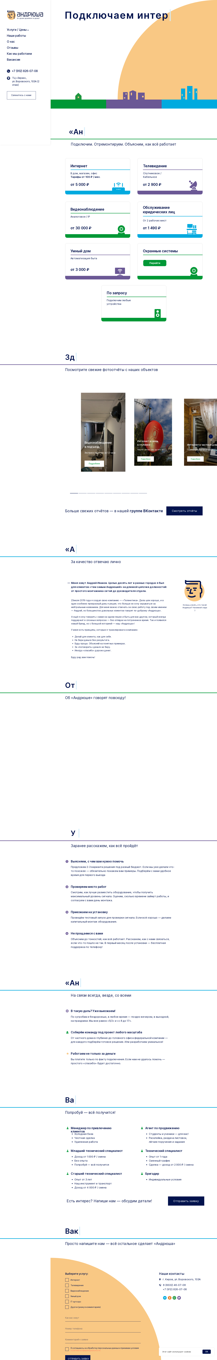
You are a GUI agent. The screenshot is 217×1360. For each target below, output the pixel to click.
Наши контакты (171, 1274)
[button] (94, 464)
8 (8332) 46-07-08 (174, 1284)
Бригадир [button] (152, 1173)
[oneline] (103, 1339)
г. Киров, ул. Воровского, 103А (182, 1279)
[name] (103, 1318)
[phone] (103, 1328)
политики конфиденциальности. (86, 1350)
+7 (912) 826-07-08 (25, 71)
